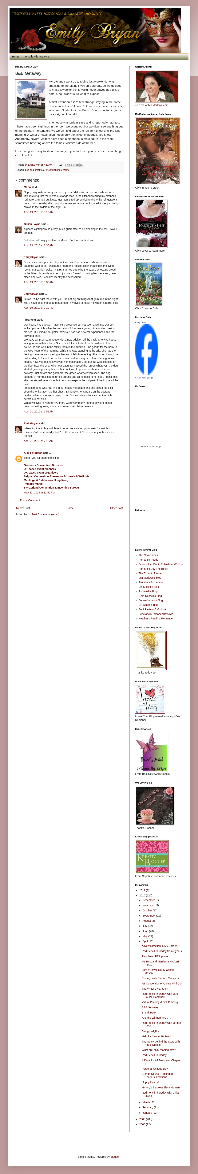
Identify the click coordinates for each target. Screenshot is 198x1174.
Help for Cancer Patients (156, 1036)
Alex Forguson (33, 452)
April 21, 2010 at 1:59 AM (38, 411)
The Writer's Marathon (155, 988)
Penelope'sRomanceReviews (156, 613)
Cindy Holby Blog (149, 586)
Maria (27, 187)
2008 (142, 1124)
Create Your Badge (144, 378)
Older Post (116, 508)
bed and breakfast (34, 170)
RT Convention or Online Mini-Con (162, 983)
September (149, 915)
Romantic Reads (148, 559)
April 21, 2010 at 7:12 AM (38, 440)
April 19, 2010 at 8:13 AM (38, 212)
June (145, 931)
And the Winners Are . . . (156, 1017)
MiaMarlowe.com (158, 105)
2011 (142, 890)
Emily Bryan (140, 322)
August (146, 920)
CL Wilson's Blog (149, 604)
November (148, 905)
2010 (142, 895)
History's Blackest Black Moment (161, 1087)
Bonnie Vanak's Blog (151, 600)
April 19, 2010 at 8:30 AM (38, 245)
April (145, 941)
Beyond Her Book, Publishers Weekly (161, 564)
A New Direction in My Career (159, 945)
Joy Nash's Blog (148, 591)
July (145, 925)
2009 (142, 1119)
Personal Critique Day (155, 1068)
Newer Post (23, 508)
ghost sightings (54, 170)
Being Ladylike (150, 1031)
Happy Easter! (150, 1082)
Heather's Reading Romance (156, 618)
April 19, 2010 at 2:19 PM (38, 307)
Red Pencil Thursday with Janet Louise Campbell (160, 995)
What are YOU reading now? (159, 1049)
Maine (66, 170)
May (145, 936)
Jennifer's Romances (151, 582)
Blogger (114, 1156)
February (148, 1107)
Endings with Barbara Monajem (160, 978)
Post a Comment (30, 500)
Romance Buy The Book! (153, 568)
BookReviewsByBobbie (152, 609)
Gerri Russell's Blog (150, 595)
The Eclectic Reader (151, 573)
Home (15, 56)
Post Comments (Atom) (45, 514)
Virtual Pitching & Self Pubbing (160, 1002)
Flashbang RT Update (155, 956)
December (148, 900)
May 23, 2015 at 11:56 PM (39, 492)
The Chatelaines (148, 555)
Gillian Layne (32, 224)
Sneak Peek (149, 1012)
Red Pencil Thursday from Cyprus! (162, 951)
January (147, 1112)
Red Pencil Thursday (154, 1055)
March (146, 1102)
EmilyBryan (31, 257)
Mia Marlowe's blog (150, 577)
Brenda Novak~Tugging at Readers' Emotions (157, 1075)
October (147, 910)
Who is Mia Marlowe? (37, 56)
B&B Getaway (150, 1007)
